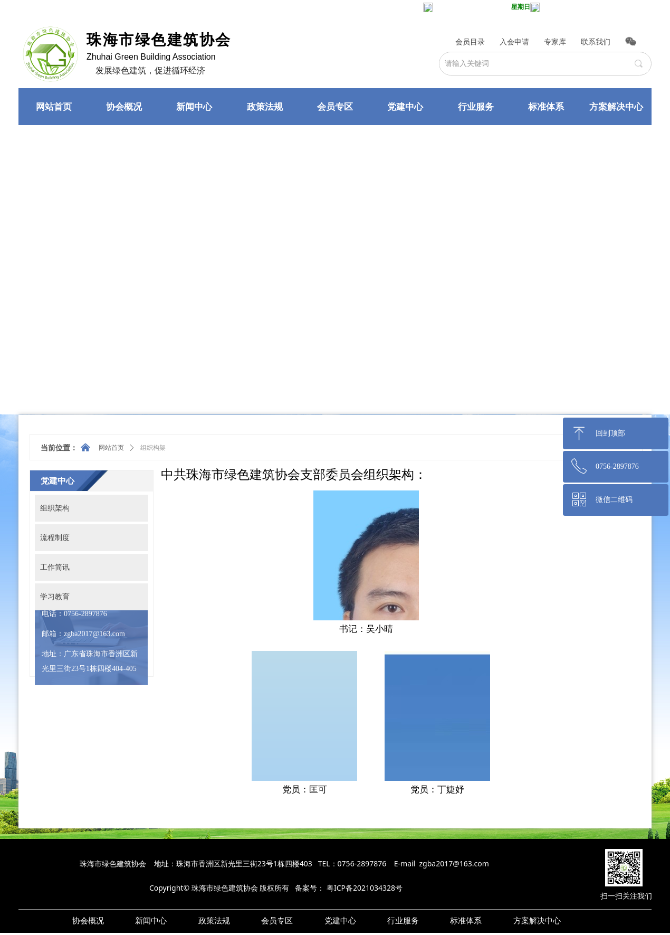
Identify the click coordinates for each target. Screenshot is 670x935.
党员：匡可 (304, 790)
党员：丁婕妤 (437, 790)
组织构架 (153, 447)
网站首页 (111, 447)
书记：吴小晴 (366, 629)
